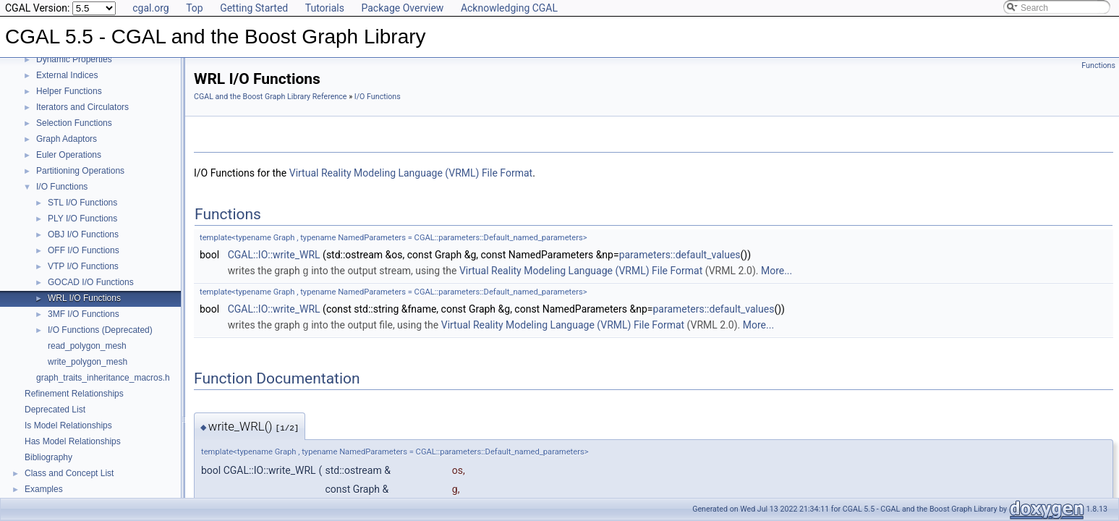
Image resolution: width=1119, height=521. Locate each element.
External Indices (67, 75)
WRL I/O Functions (84, 298)
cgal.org (150, 8)
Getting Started (254, 8)
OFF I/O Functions (83, 250)
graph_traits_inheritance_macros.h (103, 378)
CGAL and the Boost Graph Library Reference (270, 96)
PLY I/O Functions (82, 218)
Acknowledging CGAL (509, 8)
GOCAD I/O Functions (91, 282)
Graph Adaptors (66, 139)
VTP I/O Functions (83, 266)
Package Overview (402, 8)
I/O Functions (62, 187)
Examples (44, 489)
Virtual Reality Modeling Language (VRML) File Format (410, 173)
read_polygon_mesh (87, 346)
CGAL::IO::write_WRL (274, 254)
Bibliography (48, 457)
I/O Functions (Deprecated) (100, 330)
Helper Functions (69, 91)
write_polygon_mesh (87, 362)
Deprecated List (55, 409)
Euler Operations (68, 155)
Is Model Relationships (68, 425)
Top (194, 8)
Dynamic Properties (74, 59)
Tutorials (324, 8)
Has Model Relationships (73, 441)
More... (776, 270)
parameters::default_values (680, 254)
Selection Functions (74, 123)
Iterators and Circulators (82, 107)
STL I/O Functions (82, 203)
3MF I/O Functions (83, 314)
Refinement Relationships (74, 394)
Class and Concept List (69, 473)
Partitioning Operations (80, 171)
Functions (1098, 65)
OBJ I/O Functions (83, 234)
